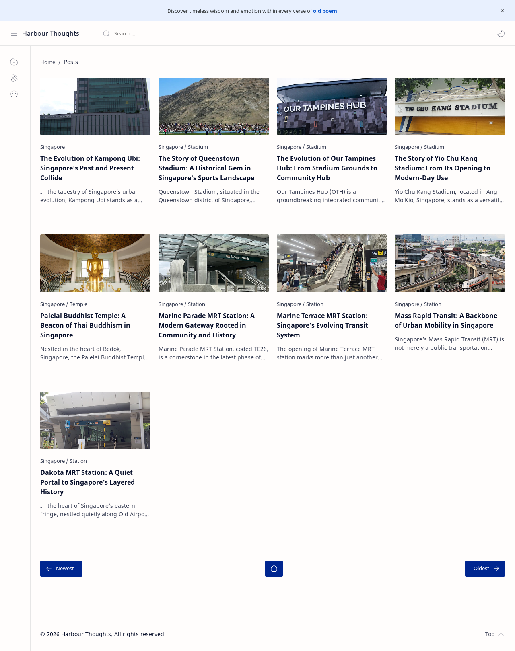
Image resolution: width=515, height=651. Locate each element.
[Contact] (14, 94)
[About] (14, 78)
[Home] (274, 569)
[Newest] (61, 569)
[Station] (196, 304)
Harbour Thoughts (50, 33)
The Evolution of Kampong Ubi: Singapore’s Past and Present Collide (90, 168)
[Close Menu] (502, 10)
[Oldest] (485, 569)
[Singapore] (52, 146)
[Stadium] (198, 146)
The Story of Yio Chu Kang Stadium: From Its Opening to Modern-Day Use (442, 168)
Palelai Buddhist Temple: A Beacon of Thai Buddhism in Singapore (85, 325)
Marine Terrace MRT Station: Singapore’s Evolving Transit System (322, 325)
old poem (325, 10)
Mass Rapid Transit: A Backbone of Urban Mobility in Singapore (446, 320)
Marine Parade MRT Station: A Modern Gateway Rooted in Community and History (207, 325)
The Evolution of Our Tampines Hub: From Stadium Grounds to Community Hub (327, 168)
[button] (501, 33)
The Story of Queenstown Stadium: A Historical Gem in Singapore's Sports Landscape (206, 168)
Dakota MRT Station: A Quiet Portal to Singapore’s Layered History (87, 482)
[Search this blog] (167, 33)
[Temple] (78, 304)
